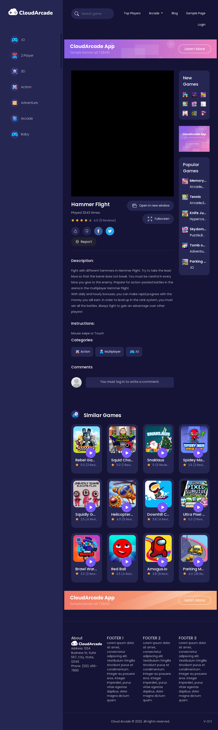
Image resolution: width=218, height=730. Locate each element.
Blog (175, 13)
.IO (17, 40)
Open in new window (150, 206)
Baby (19, 134)
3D (17, 71)
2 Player (22, 55)
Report (84, 241)
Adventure (24, 103)
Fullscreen (158, 219)
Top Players (132, 13)
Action (20, 87)
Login (201, 24)
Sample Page (195, 13)
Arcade (21, 118)
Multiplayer (109, 351)
